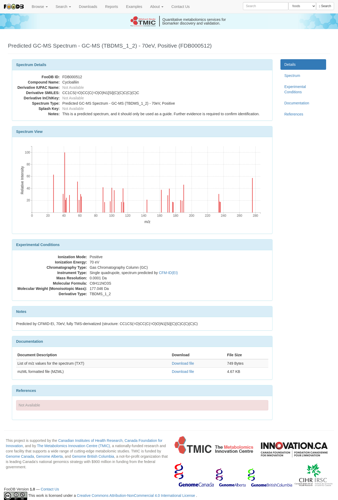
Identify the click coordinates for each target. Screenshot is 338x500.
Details (290, 64)
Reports (111, 6)
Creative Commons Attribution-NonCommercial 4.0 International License (136, 495)
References (293, 114)
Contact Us (180, 6)
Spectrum (292, 75)
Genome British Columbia (93, 456)
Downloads (88, 6)
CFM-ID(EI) (168, 273)
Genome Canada (20, 456)
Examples (134, 6)
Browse (40, 6)
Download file (183, 363)
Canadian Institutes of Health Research (90, 440)
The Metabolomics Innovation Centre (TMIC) (73, 446)
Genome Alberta (49, 456)
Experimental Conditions (295, 89)
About (156, 6)
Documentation (296, 103)
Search (63, 6)
